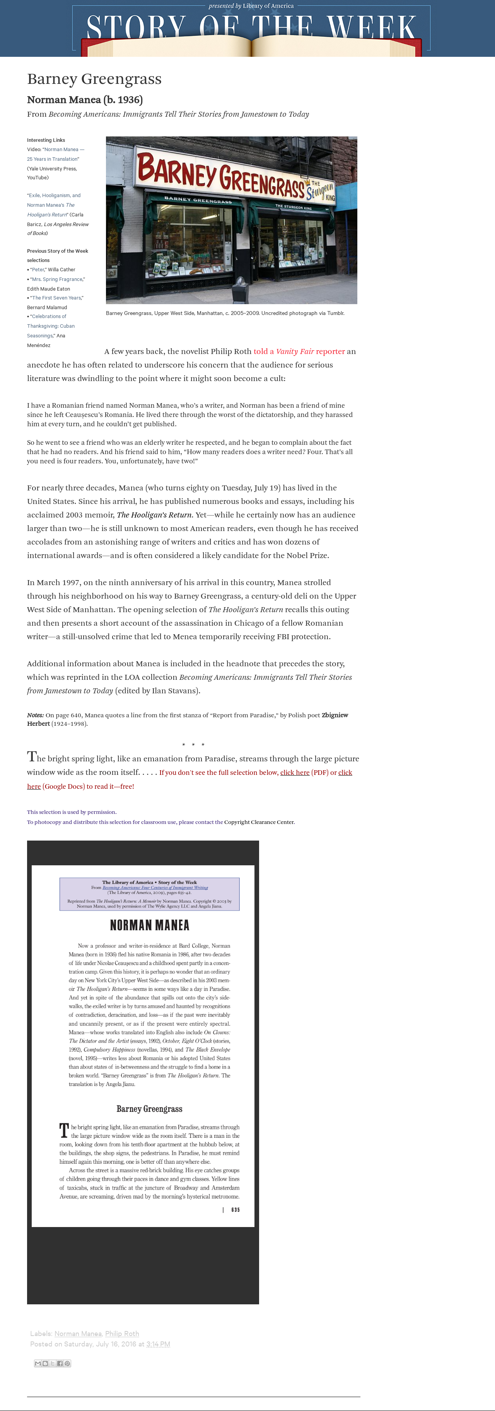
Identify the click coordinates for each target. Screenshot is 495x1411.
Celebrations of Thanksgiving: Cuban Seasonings (51, 325)
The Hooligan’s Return (154, 515)
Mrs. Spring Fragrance (57, 278)
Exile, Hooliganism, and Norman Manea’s (54, 204)
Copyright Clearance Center (259, 822)
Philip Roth (122, 1333)
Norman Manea (78, 1333)
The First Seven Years (56, 297)
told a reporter (299, 352)
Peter (38, 269)
